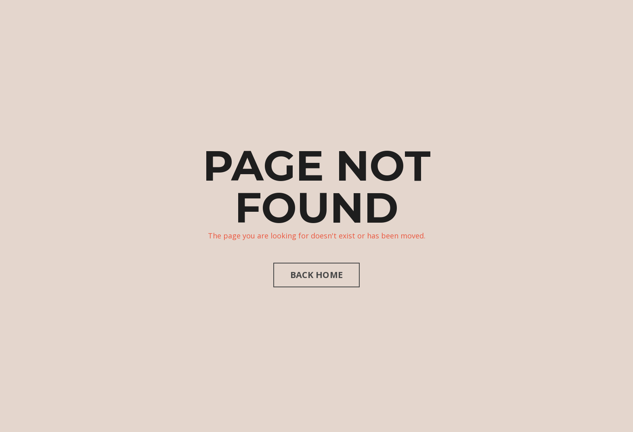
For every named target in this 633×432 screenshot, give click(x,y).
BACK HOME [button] (316, 274)
